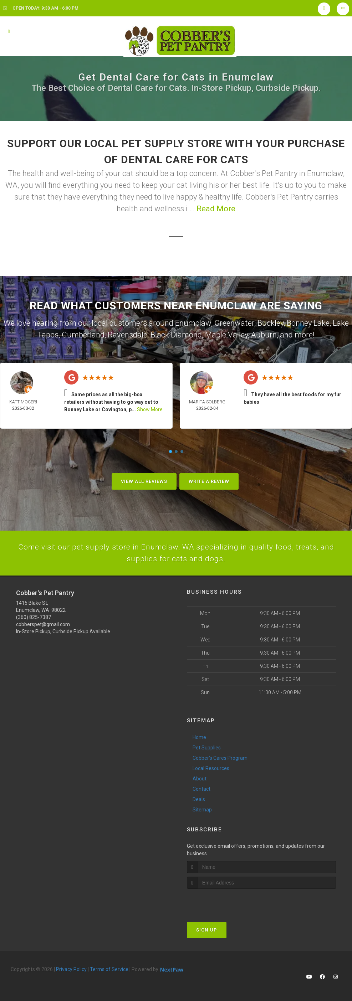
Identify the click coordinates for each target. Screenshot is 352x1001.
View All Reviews (144, 481)
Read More (216, 208)
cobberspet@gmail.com (43, 626)
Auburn (264, 334)
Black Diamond (176, 334)
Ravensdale (127, 334)
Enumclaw (193, 323)
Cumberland (83, 334)
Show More (150, 409)
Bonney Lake (308, 323)
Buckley (270, 323)
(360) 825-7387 (33, 618)
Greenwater (234, 323)
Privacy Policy (71, 971)
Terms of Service (109, 971)
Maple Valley (226, 334)
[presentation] (225, 903)
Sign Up (206, 931)
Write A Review (209, 481)
